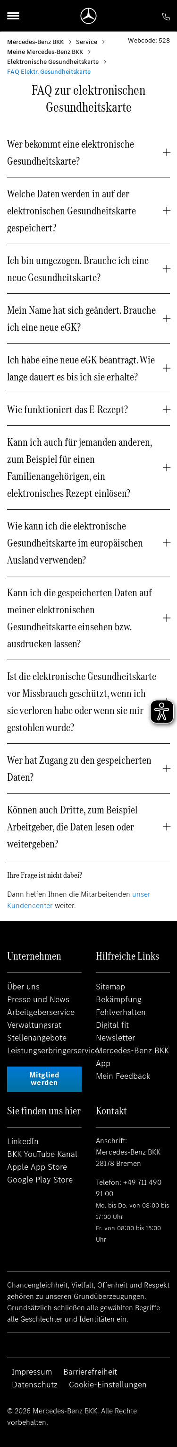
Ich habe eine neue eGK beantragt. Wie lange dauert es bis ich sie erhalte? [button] (81, 368)
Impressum (32, 1371)
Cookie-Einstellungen (108, 1384)
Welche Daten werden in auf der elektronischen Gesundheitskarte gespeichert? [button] (71, 210)
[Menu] (13, 15)
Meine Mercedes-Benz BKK (45, 51)
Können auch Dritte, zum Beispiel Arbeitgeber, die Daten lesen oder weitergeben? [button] (72, 826)
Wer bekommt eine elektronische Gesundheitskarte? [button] (70, 152)
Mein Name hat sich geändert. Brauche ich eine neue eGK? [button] (81, 318)
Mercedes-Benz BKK (35, 41)
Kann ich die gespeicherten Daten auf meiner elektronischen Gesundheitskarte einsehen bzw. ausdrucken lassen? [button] (79, 618)
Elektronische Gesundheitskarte (53, 61)
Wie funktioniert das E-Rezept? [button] (67, 409)
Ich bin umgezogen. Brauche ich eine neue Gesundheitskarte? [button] (78, 269)
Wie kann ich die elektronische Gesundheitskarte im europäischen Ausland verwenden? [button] (75, 542)
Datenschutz (35, 1384)
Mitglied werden (44, 1078)
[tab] (88, 152)
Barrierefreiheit (90, 1371)
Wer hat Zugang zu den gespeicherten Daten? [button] (79, 768)
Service (86, 41)
